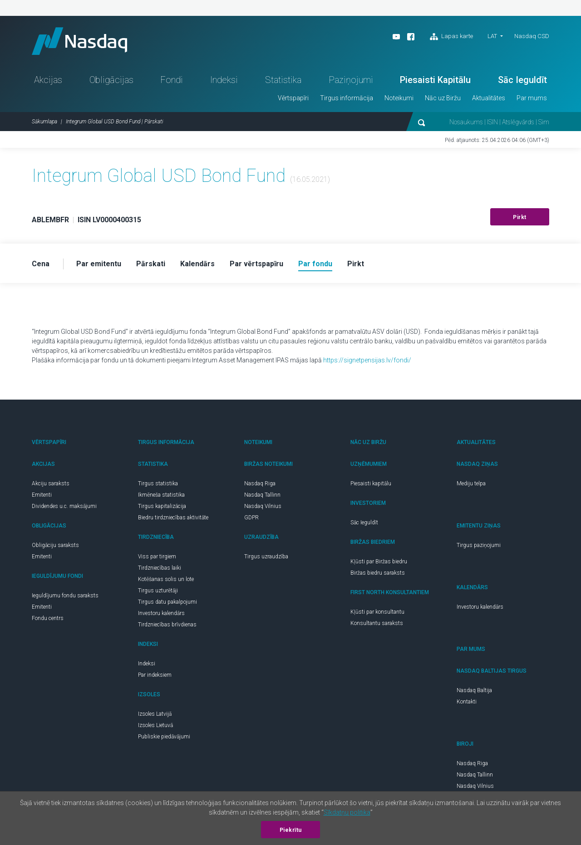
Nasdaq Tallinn (262, 495)
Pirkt (520, 217)
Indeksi (224, 79)
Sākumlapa (44, 121)
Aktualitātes (488, 98)
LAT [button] (492, 36)
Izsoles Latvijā (155, 714)
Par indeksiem (155, 675)
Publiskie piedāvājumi (164, 736)
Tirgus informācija (346, 98)
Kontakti (467, 701)
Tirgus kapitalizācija (162, 506)
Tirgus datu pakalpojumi (167, 602)
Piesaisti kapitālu (370, 483)
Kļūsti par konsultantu (377, 612)
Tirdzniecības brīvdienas (167, 624)
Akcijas (48, 79)
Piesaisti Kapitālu (435, 79)
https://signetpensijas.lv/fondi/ (367, 360)
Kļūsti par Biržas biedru (378, 561)
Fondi (171, 79)
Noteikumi (399, 98)
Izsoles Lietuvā (155, 725)
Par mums (532, 98)
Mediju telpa (471, 483)
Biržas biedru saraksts (377, 573)
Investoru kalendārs (161, 613)
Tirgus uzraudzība (266, 556)
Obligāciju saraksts (55, 545)
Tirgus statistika (158, 483)
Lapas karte (451, 37)
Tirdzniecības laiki (159, 568)
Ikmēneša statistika (161, 495)
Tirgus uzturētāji (158, 590)
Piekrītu (291, 830)
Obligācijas (111, 79)
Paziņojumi (351, 79)
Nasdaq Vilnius (262, 506)
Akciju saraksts (50, 483)
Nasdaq (79, 41)
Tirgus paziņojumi (479, 545)
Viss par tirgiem (157, 556)
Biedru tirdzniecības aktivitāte (173, 517)
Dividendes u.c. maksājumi (64, 506)
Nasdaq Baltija (474, 690)
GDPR (251, 517)
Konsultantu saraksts (376, 623)
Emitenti (42, 495)
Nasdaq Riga (260, 483)
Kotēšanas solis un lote (166, 579)
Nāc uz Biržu (443, 98)
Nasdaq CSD (531, 36)
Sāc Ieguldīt (522, 79)
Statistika (283, 79)
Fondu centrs (48, 618)
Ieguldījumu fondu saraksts (65, 595)
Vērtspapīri (293, 98)
